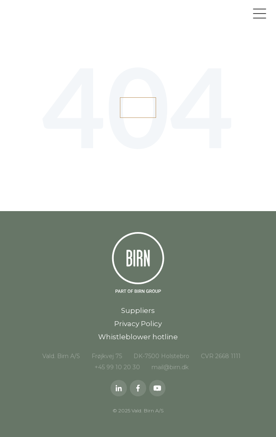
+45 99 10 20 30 (117, 367)
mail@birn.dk (170, 367)
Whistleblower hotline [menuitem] (138, 337)
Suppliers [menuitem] (138, 310)
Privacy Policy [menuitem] (138, 324)
